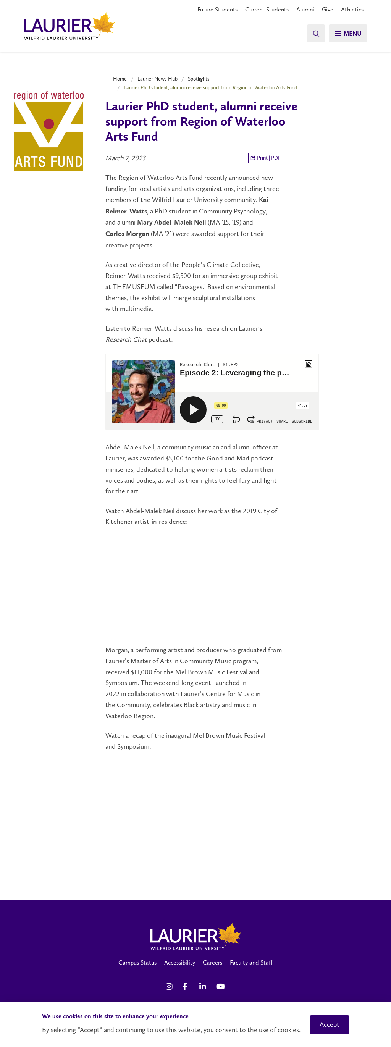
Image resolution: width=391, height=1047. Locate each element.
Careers (212, 962)
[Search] (314, 33)
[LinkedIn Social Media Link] (203, 986)
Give (327, 9)
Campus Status (137, 962)
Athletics (352, 9)
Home (120, 78)
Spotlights (199, 78)
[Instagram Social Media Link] (170, 986)
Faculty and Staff (251, 962)
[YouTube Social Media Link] (220, 986)
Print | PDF (265, 158)
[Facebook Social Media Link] (187, 986)
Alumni (305, 9)
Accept (329, 1024)
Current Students (267, 9)
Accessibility (179, 962)
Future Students (217, 9)
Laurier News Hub (157, 78)
